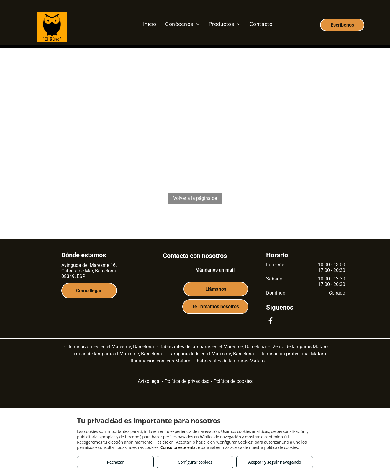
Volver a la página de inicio (195, 199)
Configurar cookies (195, 462)
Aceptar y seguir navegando (274, 462)
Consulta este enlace (180, 447)
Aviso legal (149, 381)
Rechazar (115, 462)
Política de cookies (233, 381)
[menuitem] (150, 24)
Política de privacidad (187, 381)
